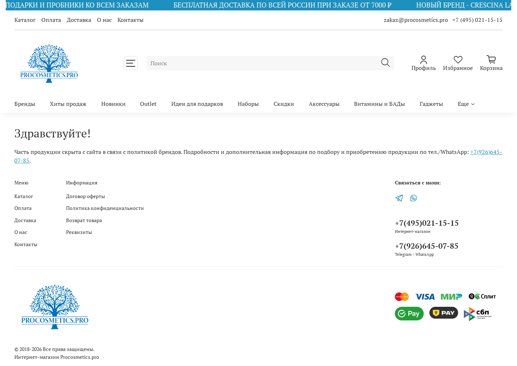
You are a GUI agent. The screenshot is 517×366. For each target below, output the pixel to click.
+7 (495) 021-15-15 (477, 20)
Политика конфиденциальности (105, 208)
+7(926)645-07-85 (426, 246)
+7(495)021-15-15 (427, 223)
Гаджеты (431, 104)
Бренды (24, 104)
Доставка (79, 20)
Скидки (284, 104)
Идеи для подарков (197, 104)
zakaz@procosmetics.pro (417, 20)
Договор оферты (85, 196)
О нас (104, 20)
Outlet (148, 104)
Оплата (51, 20)
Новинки (113, 104)
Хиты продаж (68, 104)
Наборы (248, 104)
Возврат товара (84, 220)
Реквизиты (79, 232)
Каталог (25, 20)
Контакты (130, 20)
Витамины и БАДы (379, 104)
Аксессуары (324, 104)
